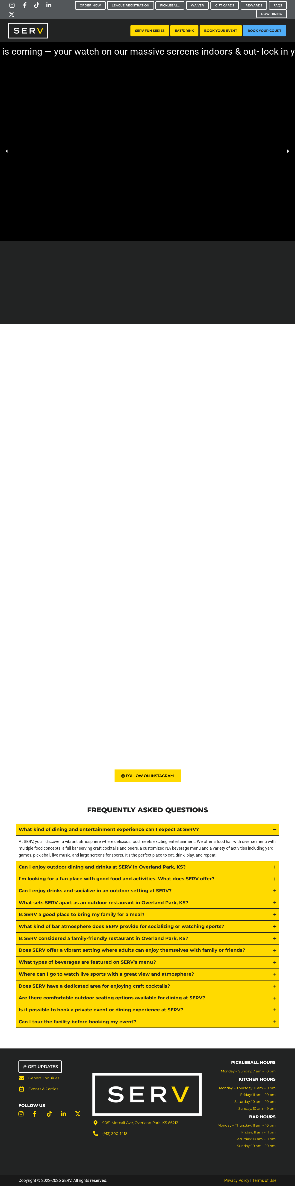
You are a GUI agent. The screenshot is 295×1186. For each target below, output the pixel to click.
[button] (6, 151)
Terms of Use (264, 1180)
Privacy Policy (236, 1180)
